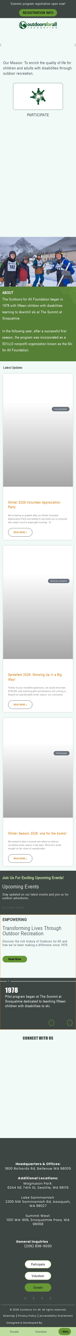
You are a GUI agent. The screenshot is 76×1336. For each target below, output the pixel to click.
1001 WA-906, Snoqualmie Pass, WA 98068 (38, 1222)
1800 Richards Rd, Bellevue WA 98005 (38, 1168)
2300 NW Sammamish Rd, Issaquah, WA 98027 (38, 1203)
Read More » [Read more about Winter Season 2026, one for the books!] (20, 858)
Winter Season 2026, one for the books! (37, 833)
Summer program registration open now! (38, 4)
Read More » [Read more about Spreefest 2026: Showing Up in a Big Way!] (20, 704)
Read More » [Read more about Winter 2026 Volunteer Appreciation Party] (20, 532)
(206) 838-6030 (38, 1246)
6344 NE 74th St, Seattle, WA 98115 (38, 1187)
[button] (0, 45)
